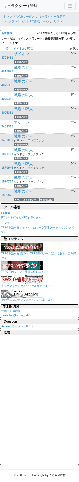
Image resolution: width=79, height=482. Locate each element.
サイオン (21, 53)
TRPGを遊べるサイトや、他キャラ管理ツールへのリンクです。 (37, 227)
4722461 (7, 58)
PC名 (30, 49)
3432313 (7, 126)
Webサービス (25, 16)
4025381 (7, 113)
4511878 (7, 71)
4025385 (7, 85)
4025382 (7, 99)
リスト (58, 21)
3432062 (7, 140)
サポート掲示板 (10, 311)
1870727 (7, 182)
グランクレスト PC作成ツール (28, 21)
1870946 (7, 168)
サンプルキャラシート (26, 199)
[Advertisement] (18, 399)
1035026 (7, 195)
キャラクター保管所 (20, 5)
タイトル (19, 49)
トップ (7, 16)
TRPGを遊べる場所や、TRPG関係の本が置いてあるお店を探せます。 (38, 252)
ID (7, 49)
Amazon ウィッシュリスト (17, 326)
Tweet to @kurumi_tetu (15, 315)
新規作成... (7, 33)
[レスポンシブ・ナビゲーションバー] (70, 6)
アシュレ (21, 122)
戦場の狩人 (21, 62)
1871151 (7, 154)
